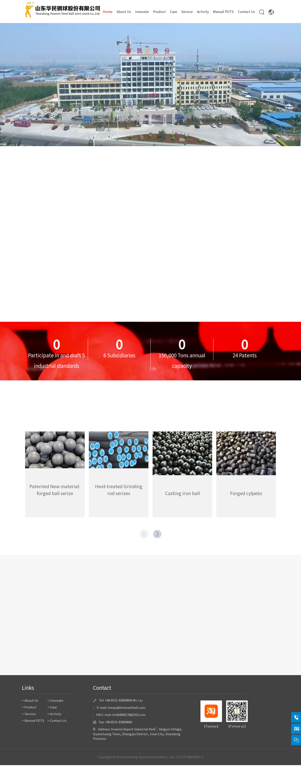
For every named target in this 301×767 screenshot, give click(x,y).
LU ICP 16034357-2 (190, 759)
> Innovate (55, 702)
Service (187, 11)
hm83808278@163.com (128, 716)
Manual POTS (223, 11)
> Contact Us (56, 722)
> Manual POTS (33, 722)
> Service (29, 715)
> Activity (54, 715)
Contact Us (246, 11)
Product (159, 11)
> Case (52, 709)
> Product (29, 709)
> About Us (30, 702)
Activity (203, 11)
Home (107, 11)
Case (173, 11)
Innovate (142, 11)
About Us (124, 11)
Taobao (211, 728)
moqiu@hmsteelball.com (126, 709)
